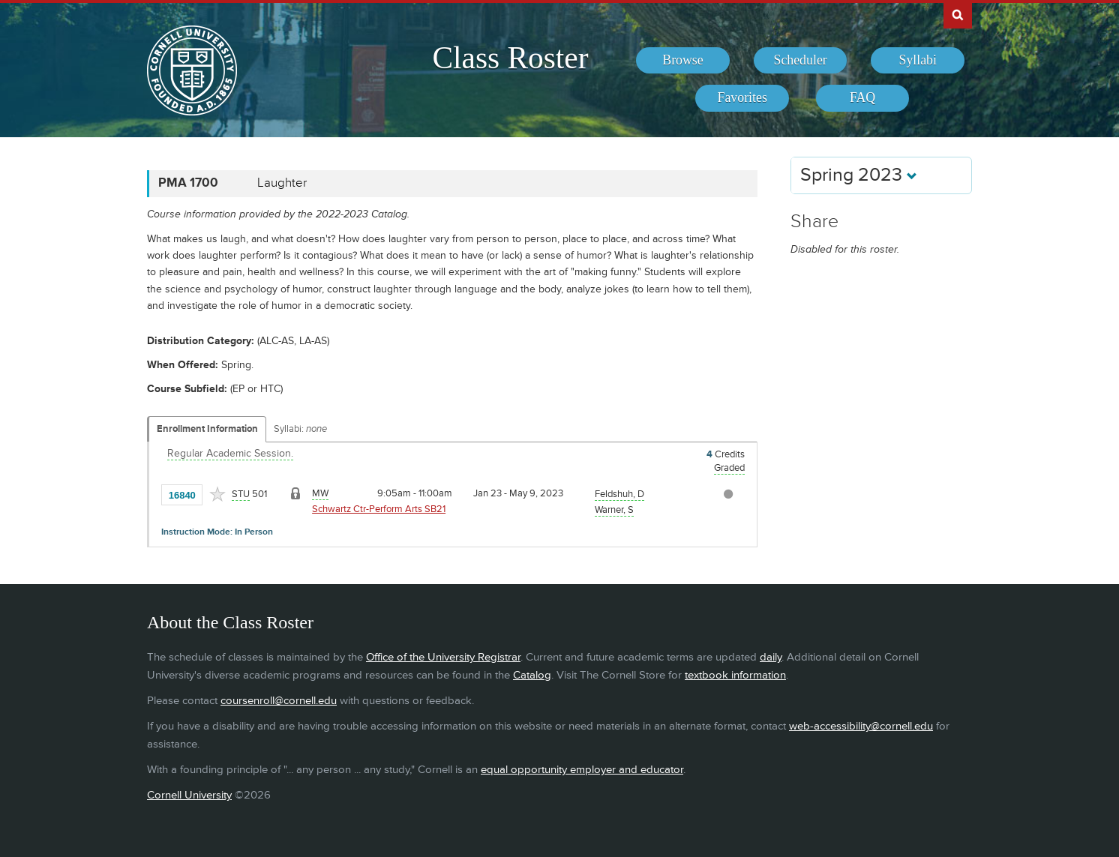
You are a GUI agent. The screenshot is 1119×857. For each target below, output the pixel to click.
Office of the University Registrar (443, 657)
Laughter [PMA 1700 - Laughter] (282, 182)
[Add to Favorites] (217, 494)
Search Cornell (958, 14)
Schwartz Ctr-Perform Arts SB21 (379, 509)
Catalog (532, 675)
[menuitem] (683, 60)
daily (771, 657)
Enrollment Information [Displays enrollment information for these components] (207, 429)
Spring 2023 (858, 175)
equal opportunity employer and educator (582, 770)
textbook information (735, 675)
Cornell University (189, 795)
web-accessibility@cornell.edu (861, 726)
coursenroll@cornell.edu (278, 701)
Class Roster (510, 57)
